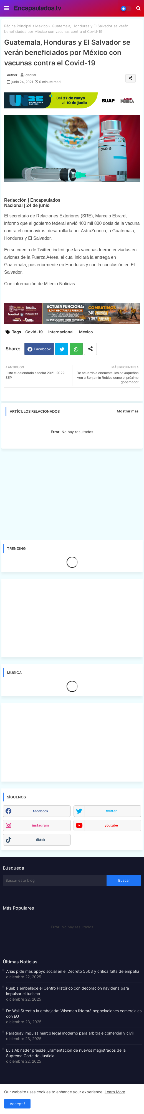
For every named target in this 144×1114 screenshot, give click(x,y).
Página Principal (17, 26)
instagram (40, 825)
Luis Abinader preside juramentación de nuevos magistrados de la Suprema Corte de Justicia (66, 1053)
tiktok (40, 840)
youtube (111, 825)
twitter (111, 811)
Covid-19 (34, 331)
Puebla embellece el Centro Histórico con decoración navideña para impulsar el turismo (67, 991)
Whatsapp (76, 349)
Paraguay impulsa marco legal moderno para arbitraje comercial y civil (69, 1033)
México (41, 26)
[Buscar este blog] (55, 880)
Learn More (115, 1091)
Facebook (42, 349)
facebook (40, 811)
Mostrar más (127, 411)
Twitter (61, 349)
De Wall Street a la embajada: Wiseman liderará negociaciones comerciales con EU (74, 1013)
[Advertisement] (72, 494)
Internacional (61, 331)
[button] (138, 8)
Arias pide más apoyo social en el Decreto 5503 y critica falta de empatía (72, 971)
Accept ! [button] (17, 1103)
